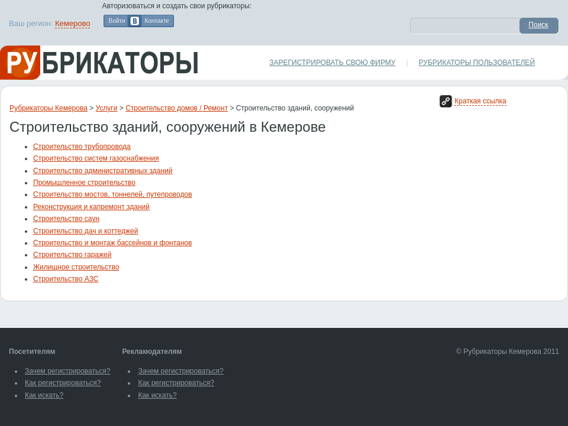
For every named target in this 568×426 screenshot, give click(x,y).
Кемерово (72, 23)
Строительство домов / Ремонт (176, 108)
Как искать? (44, 395)
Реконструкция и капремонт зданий (91, 207)
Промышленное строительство (84, 182)
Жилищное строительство (76, 267)
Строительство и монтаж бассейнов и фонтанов (112, 243)
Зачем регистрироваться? (67, 371)
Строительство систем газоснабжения (96, 158)
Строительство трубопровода (82, 146)
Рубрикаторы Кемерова (48, 108)
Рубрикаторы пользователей (477, 62)
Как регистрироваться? (63, 383)
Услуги (107, 108)
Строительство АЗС (66, 279)
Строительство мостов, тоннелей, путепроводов (112, 194)
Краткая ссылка (480, 101)
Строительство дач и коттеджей (85, 231)
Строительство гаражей (72, 255)
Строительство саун (66, 218)
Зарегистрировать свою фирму (332, 62)
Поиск (538, 25)
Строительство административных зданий (103, 171)
